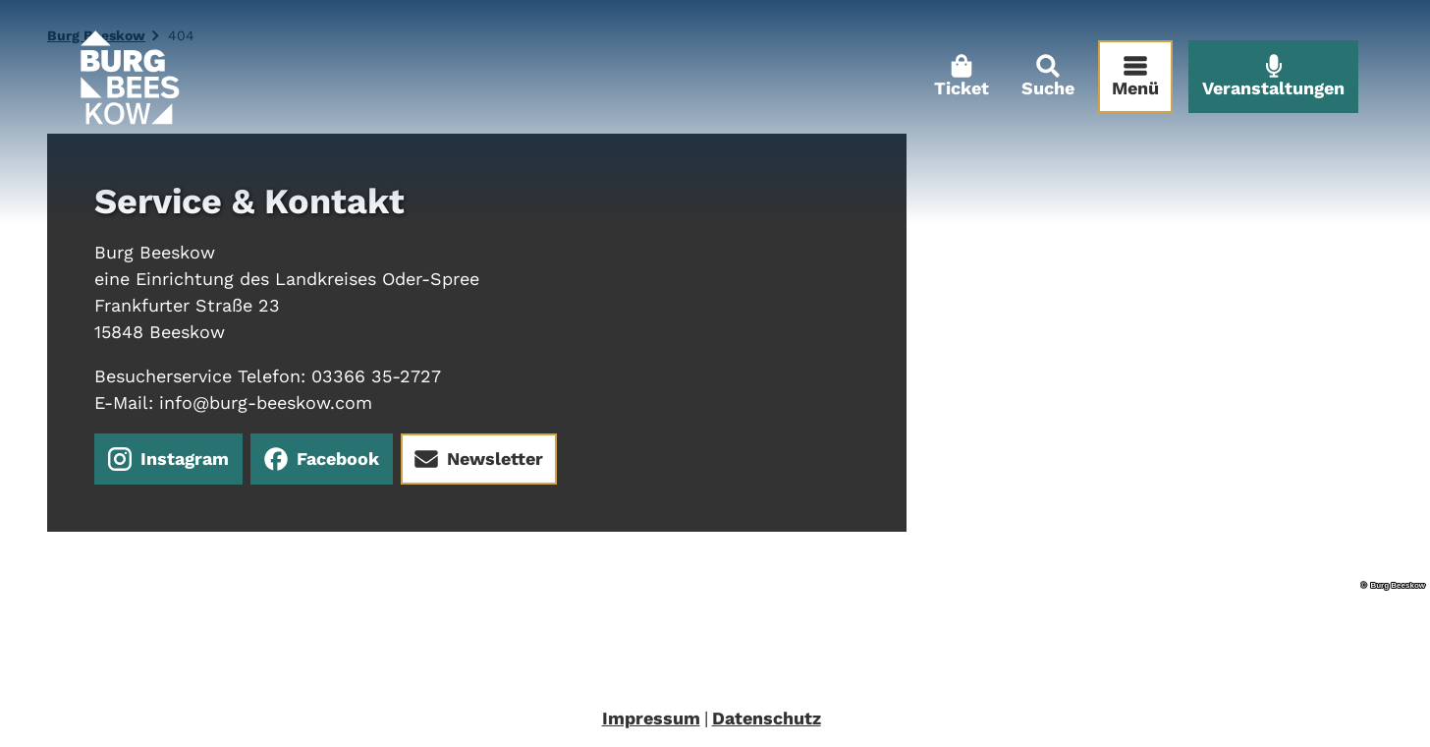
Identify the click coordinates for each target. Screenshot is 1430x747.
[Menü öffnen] (1128, 83)
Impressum (651, 718)
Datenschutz (766, 718)
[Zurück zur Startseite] (135, 83)
